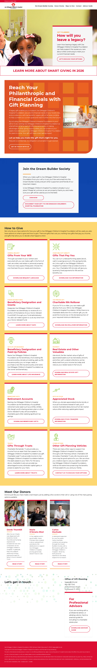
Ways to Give (70, 6)
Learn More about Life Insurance (26, 374)
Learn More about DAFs (26, 325)
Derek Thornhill (14, 532)
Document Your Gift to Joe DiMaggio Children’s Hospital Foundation (45, 205)
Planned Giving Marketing (49, 652)
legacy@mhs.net (71, 585)
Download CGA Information (71, 278)
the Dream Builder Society (44, 6)
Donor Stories (59, 6)
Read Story (19, 567)
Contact (78, 6)
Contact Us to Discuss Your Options (71, 473)
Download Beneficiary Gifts (26, 421)
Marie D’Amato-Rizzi (37, 533)
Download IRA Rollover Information (71, 325)
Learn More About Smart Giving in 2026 (48, 71)
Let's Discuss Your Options (70, 59)
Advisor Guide (87, 6)
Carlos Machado (56, 533)
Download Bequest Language (26, 278)
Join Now (33, 197)
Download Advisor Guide (79, 632)
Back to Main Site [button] (10, 1)
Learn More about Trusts (26, 473)
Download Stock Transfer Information (66, 420)
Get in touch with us (20, 147)
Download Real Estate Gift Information (66, 373)
